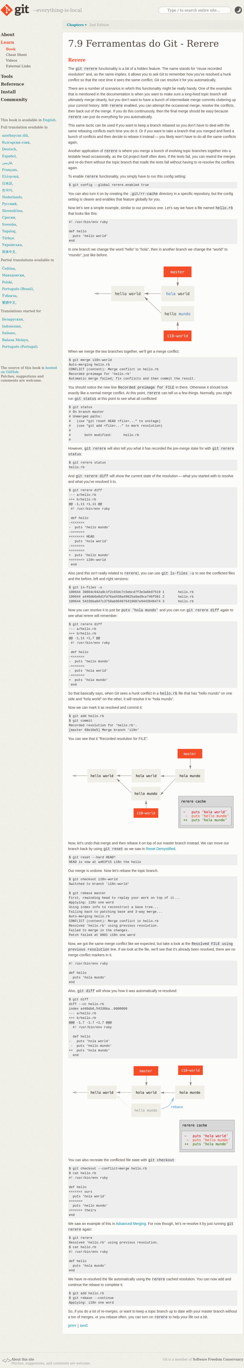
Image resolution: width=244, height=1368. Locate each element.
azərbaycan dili (15, 135)
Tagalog (8, 231)
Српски (8, 217)
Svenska (9, 224)
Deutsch (9, 149)
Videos (11, 60)
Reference (12, 84)
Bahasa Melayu (15, 340)
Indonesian (11, 326)
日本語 (7, 183)
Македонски (13, 275)
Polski (7, 282)
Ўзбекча (9, 296)
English (49, 120)
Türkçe (8, 238)
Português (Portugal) (19, 347)
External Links (18, 66)
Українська (12, 245)
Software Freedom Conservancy (218, 1359)
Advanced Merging (131, 1224)
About (7, 34)
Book (10, 49)
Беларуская (12, 319)
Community (14, 99)
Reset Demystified (160, 849)
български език (16, 142)
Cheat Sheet (16, 55)
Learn (7, 42)
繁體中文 (8, 302)
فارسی (7, 163)
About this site (22, 1359)
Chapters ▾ (77, 25)
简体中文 (8, 252)
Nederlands (12, 197)
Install (8, 91)
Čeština (8, 268)
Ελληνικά (10, 176)
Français (9, 170)
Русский (9, 204)
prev (72, 1325)
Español (9, 156)
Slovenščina (12, 211)
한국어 (7, 190)
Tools (7, 76)
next (84, 1325)
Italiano (8, 333)
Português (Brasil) (17, 289)
